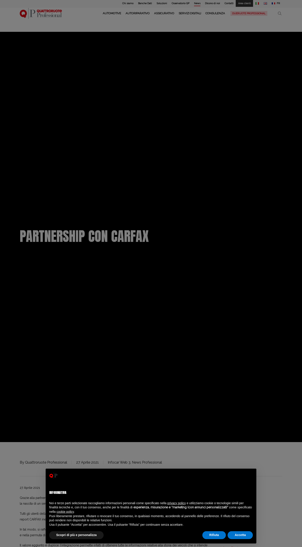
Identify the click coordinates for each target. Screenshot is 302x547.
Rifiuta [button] (214, 535)
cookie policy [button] (65, 511)
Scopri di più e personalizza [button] (76, 535)
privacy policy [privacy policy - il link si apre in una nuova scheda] (176, 503)
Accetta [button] (240, 535)
